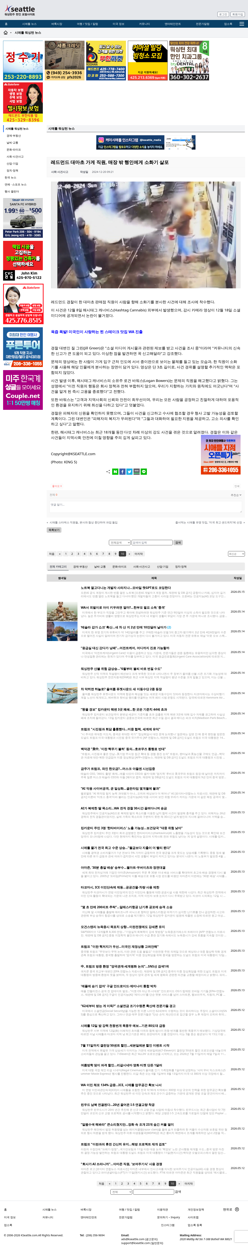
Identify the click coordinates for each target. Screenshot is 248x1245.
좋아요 (57, 486)
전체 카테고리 (58, 566)
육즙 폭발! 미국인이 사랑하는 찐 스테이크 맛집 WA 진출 (97, 331)
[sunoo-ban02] (23, 390)
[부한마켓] (106, 60)
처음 (51, 554)
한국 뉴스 (10, 177)
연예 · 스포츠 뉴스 (16, 184)
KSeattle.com (29, 1234)
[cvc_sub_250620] (23, 261)
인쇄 (236, 486)
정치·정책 (12, 170)
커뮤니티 (144, 24)
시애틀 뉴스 (29, 24)
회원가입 (237, 14)
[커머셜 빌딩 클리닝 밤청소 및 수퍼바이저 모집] (148, 60)
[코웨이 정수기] (23, 60)
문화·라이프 (14, 149)
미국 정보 (118, 24)
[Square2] (189, 60)
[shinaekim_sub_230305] (23, 304)
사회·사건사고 (15, 156)
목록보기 (54, 530)
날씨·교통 (12, 142)
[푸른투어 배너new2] (23, 347)
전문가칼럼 (202, 24)
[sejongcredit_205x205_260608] (64, 60)
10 (122, 554)
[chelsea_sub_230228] (23, 102)
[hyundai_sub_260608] (23, 218)
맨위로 (231, 1208)
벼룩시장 (56, 24)
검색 (178, 542)
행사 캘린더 (12, 191)
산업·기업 (12, 163)
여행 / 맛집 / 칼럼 (87, 24)
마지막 (139, 554)
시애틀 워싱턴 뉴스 (16, 128)
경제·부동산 (14, 135)
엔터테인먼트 (173, 24)
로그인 (223, 14)
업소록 (228, 24)
